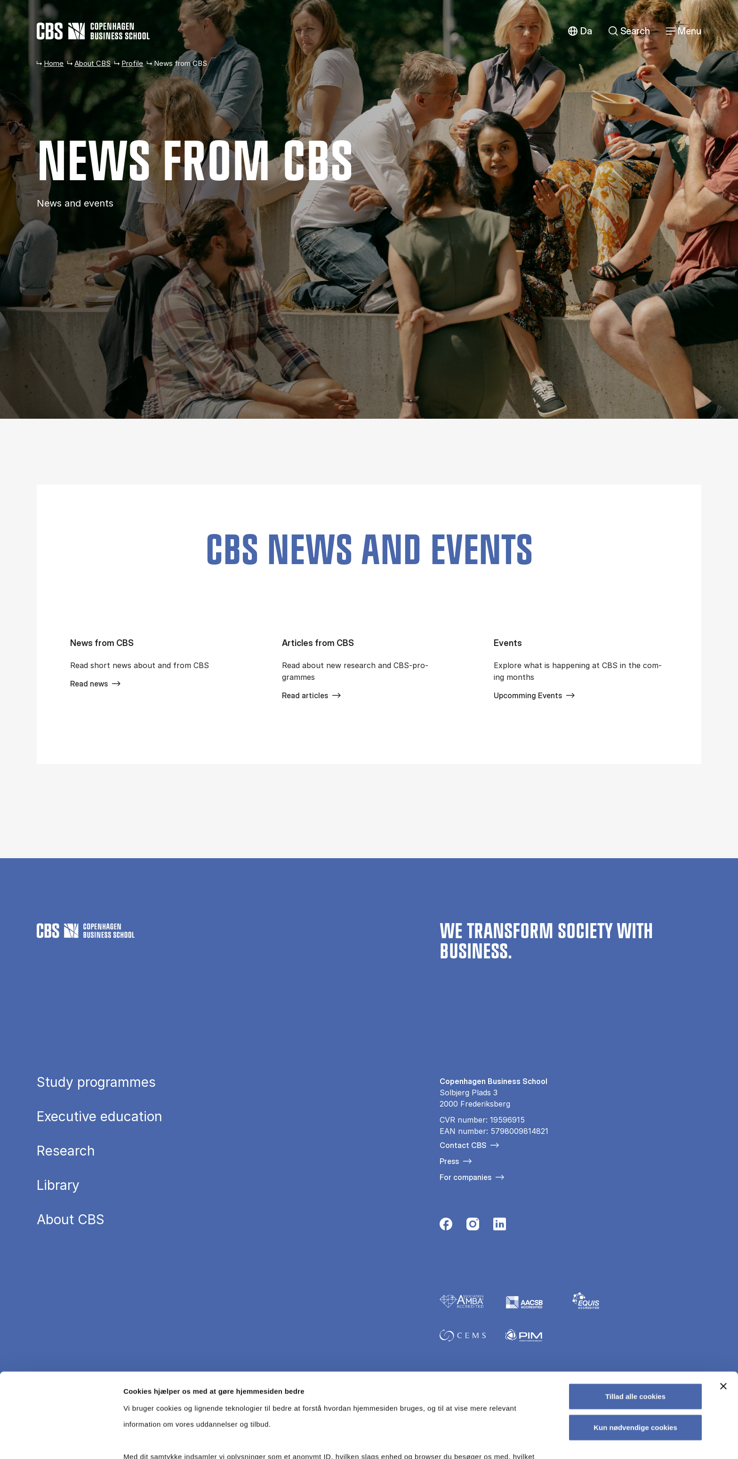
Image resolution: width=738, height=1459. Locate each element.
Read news (89, 683)
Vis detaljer (489, 1440)
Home (54, 63)
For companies (465, 1177)
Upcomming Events (528, 695)
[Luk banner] (723, 1312)
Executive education (99, 1116)
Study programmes (96, 1082)
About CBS (92, 63)
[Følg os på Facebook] (446, 1227)
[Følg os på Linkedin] (499, 1227)
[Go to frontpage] (93, 31)
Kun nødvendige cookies (635, 1353)
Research (66, 1150)
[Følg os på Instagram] (472, 1227)
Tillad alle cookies (635, 1323)
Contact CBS (463, 1145)
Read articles (305, 695)
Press (449, 1161)
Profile (132, 63)
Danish (579, 31)
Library (58, 1185)
